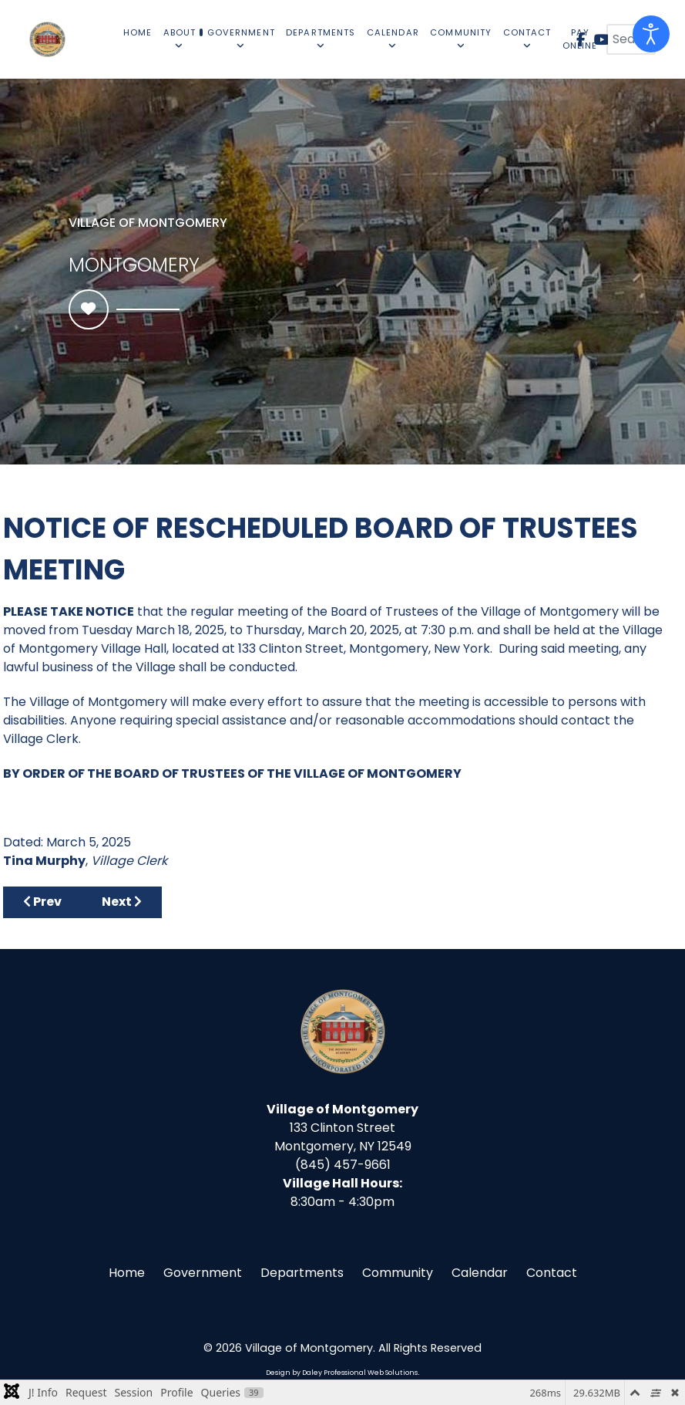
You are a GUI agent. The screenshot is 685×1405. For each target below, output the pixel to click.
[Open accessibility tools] (651, 33)
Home (127, 1273)
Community (397, 1273)
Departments (302, 1273)
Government (202, 1273)
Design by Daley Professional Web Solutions (342, 1372)
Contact (551, 1273)
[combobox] (631, 39)
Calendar (480, 1273)
